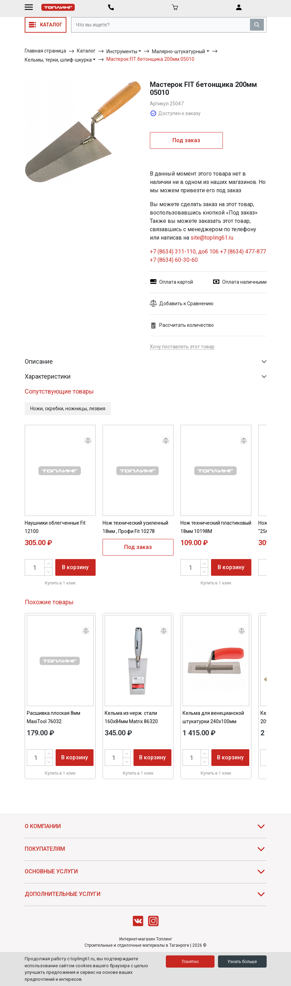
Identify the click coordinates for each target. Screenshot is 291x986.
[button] (208, 303)
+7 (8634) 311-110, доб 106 (185, 251)
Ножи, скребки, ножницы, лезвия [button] (67, 408)
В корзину (75, 567)
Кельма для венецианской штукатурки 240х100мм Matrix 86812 (213, 721)
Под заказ (186, 140)
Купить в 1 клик (60, 583)
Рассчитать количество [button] (182, 325)
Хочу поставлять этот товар (182, 346)
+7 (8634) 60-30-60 (174, 260)
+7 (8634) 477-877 (243, 251)
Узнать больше (242, 961)
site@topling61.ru (212, 237)
